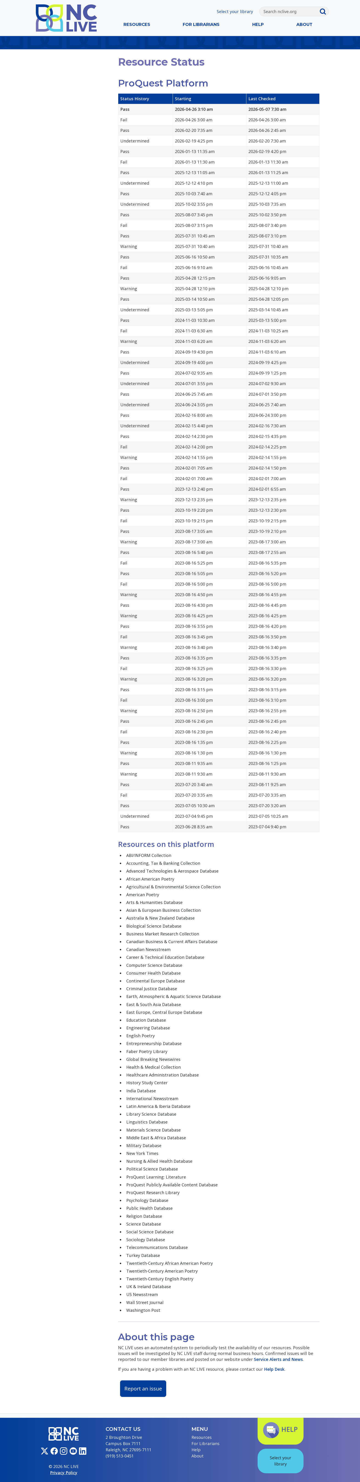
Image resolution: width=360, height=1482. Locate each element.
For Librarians (201, 24)
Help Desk (274, 1369)
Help (258, 24)
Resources (137, 24)
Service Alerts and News (278, 1359)
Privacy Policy (63, 1472)
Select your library (235, 11)
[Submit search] (324, 11)
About (304, 24)
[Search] (289, 11)
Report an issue (143, 1388)
